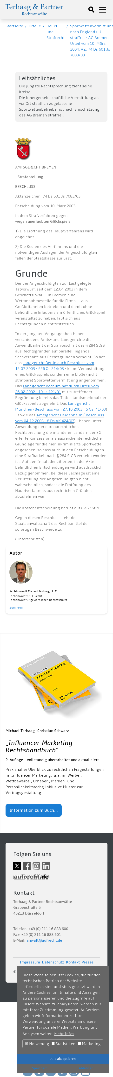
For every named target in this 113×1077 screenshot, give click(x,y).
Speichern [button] (39, 1068)
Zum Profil (16, 608)
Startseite (14, 26)
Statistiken (63, 1043)
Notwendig (37, 1043)
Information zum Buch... (33, 810)
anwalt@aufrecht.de (44, 940)
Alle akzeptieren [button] (63, 1059)
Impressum (30, 962)
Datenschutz (53, 962)
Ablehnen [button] (86, 1068)
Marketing (89, 1043)
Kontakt (73, 962)
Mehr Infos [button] (64, 1033)
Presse (87, 962)
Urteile (35, 26)
